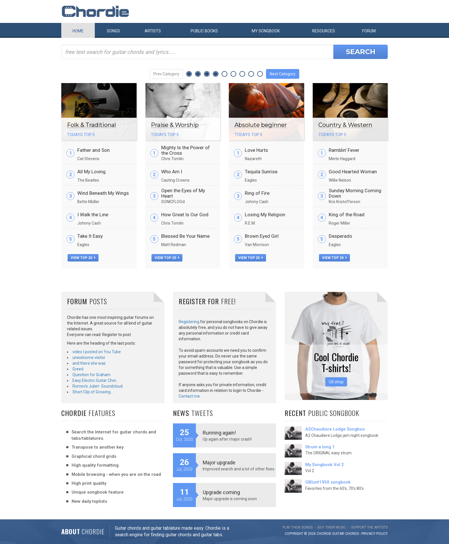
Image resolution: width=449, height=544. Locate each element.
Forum (369, 31)
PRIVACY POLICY (374, 534)
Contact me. (190, 396)
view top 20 (83, 258)
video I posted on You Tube (96, 351)
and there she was (89, 363)
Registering (189, 321)
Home (78, 31)
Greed (77, 369)
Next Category (283, 74)
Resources (323, 31)
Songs (113, 31)
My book (266, 31)
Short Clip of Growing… (92, 392)
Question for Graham (91, 374)
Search (360, 52)
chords (352, 534)
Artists (153, 31)
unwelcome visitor (88, 357)
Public (204, 31)
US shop (336, 382)
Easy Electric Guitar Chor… (95, 380)
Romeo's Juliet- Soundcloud (97, 386)
